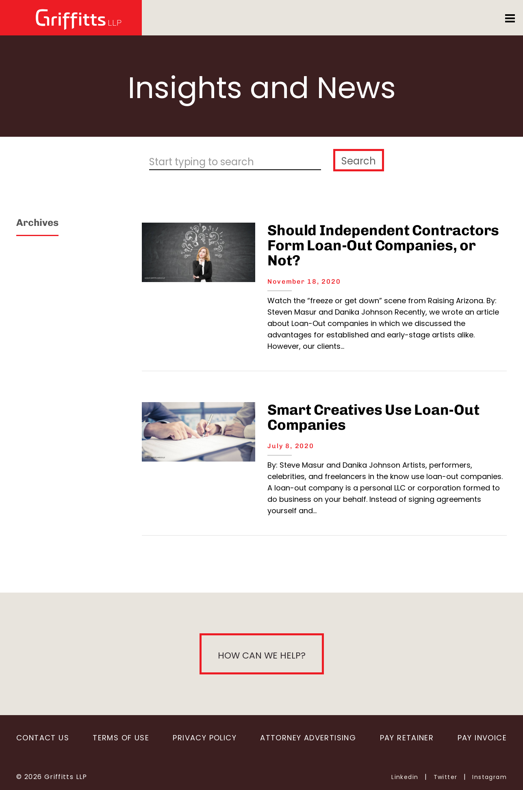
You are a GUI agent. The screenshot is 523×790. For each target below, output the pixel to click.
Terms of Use (121, 738)
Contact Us (42, 738)
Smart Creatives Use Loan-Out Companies (373, 417)
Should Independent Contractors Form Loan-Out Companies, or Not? (383, 245)
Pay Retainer (407, 738)
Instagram (489, 777)
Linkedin (404, 777)
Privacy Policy (204, 738)
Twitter (446, 777)
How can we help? (262, 655)
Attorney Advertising (308, 738)
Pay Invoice (482, 738)
